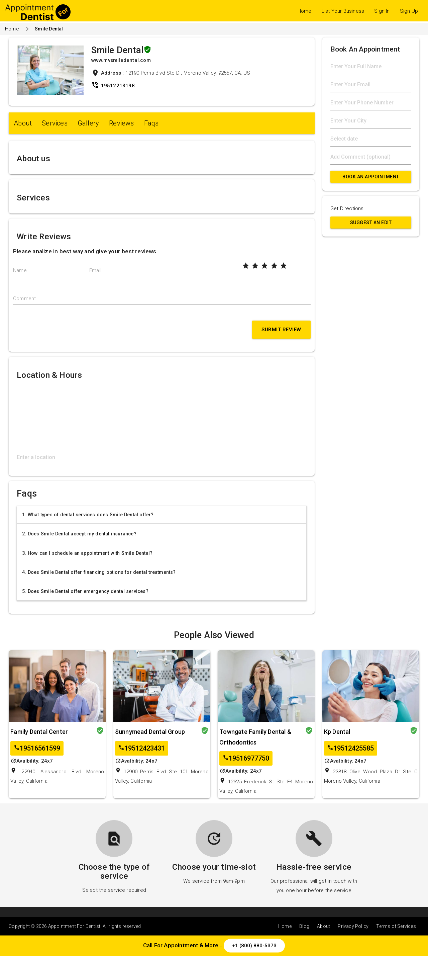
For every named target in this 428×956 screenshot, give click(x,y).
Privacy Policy (353, 926)
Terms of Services (396, 926)
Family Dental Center (39, 731)
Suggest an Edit (371, 222)
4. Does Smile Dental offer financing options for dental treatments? (99, 572)
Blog (304, 926)
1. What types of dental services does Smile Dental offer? (87, 514)
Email (95, 270)
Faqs (151, 123)
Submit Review (281, 330)
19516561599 (37, 748)
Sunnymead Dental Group (150, 731)
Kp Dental (337, 731)
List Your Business (343, 11)
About (23, 123)
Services (55, 123)
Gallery (88, 123)
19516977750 (246, 758)
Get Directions (347, 208)
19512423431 (141, 748)
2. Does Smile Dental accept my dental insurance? (79, 533)
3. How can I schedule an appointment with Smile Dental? (87, 553)
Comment (24, 298)
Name (20, 270)
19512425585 (350, 748)
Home (305, 11)
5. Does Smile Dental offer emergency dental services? (85, 591)
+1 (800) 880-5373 (254, 946)
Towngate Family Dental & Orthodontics (255, 737)
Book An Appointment (370, 176)
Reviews (121, 123)
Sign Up (409, 11)
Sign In (382, 11)
